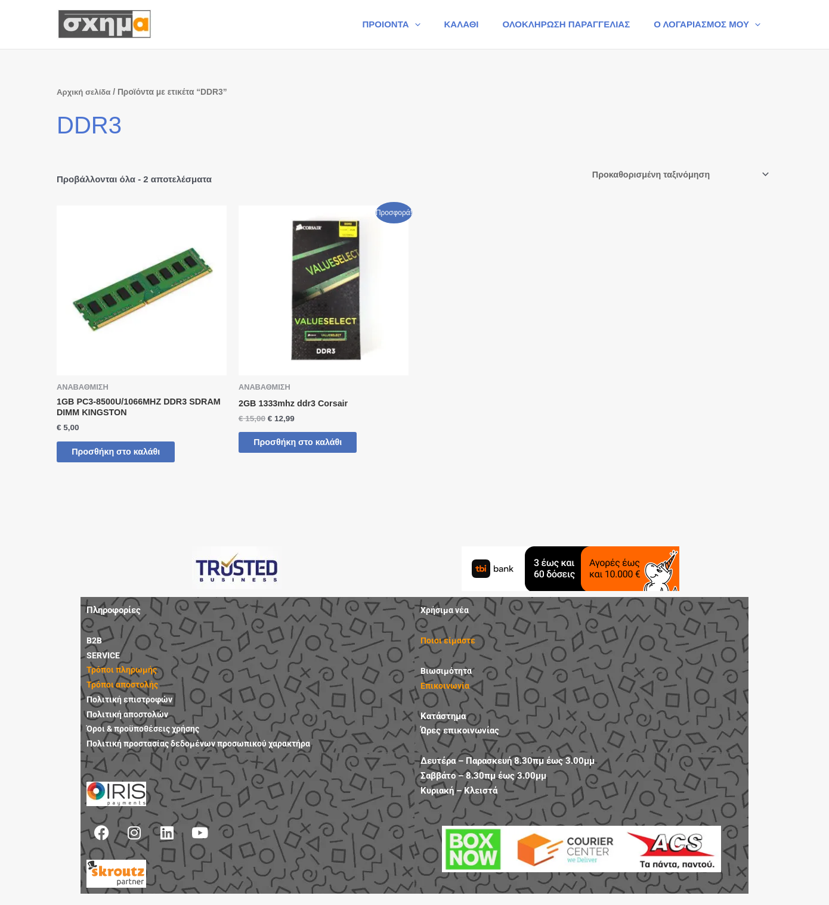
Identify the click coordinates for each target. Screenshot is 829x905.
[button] (435, 24)
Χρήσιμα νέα (445, 615)
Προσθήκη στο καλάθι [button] (127, 455)
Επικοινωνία (446, 691)
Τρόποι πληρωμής (122, 675)
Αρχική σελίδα (85, 92)
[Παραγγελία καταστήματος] (675, 175)
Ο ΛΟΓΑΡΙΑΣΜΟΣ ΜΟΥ (710, 24)
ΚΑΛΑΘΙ (476, 24)
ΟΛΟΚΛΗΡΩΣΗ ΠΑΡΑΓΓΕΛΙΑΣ (575, 24)
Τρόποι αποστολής (124, 690)
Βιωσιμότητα (447, 676)
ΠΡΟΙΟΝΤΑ (412, 24)
